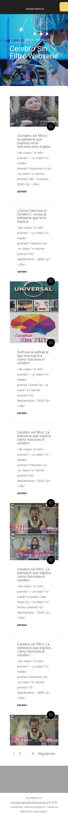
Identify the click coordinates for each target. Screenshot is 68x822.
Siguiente (46, 753)
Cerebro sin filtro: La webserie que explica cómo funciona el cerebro (34, 437)
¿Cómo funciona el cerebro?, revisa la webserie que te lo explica (32, 216)
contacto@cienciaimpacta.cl (30, 802)
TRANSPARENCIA (35, 9)
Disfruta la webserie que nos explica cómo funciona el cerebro (33, 357)
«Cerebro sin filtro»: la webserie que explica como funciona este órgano (34, 141)
